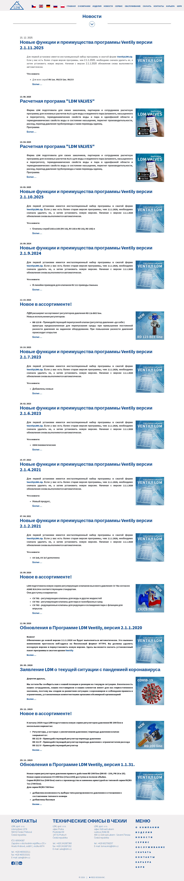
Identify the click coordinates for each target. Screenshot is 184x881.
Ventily (69, 650)
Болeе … (37, 84)
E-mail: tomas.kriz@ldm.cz (106, 846)
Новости (108, 6)
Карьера (170, 6)
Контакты (159, 6)
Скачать (147, 6)
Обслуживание (132, 6)
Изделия (97, 6)
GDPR (179, 6)
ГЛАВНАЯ (71, 6)
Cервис (119, 6)
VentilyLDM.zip (124, 56)
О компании (84, 6)
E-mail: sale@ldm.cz (20, 857)
